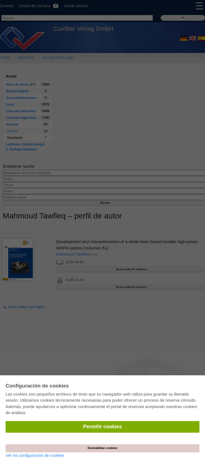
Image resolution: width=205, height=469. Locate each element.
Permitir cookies (102, 426)
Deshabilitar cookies (102, 448)
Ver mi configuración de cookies (35, 455)
